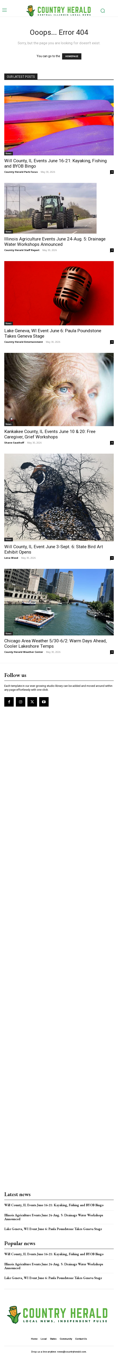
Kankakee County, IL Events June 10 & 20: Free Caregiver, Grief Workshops (50, 434)
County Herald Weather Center (23, 651)
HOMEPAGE (71, 56)
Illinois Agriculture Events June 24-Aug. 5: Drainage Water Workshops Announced (55, 241)
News (9, 153)
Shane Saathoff (14, 442)
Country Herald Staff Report (21, 250)
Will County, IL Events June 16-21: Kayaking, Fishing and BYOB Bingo (54, 1205)
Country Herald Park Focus (21, 171)
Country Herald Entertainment (23, 341)
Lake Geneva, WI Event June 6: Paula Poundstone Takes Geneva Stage (53, 1229)
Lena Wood (11, 557)
